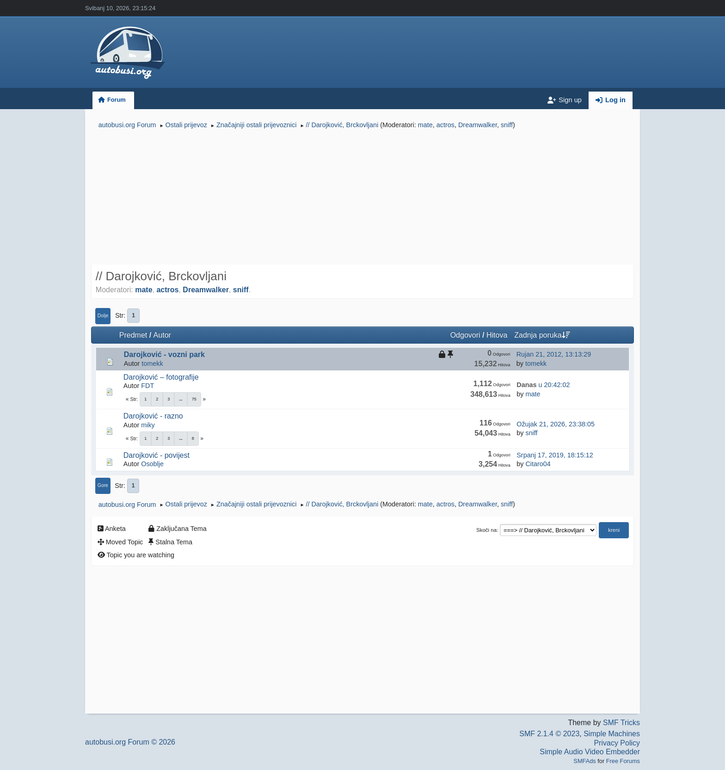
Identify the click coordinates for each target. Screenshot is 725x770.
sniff (507, 125)
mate (425, 125)
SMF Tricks (621, 723)
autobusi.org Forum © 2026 (130, 742)
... (181, 399)
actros (445, 125)
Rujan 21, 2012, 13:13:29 (553, 354)
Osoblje (152, 464)
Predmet (133, 335)
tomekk (152, 363)
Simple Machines (612, 734)
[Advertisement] (362, 198)
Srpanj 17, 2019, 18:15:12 (554, 455)
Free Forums (623, 761)
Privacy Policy (617, 743)
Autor (162, 335)
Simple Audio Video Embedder (590, 752)
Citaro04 (537, 464)
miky (148, 425)
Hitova (496, 335)
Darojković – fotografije (161, 377)
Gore (103, 485)
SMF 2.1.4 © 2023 (549, 734)
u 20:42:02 (543, 384)
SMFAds (584, 761)
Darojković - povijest (156, 455)
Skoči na (486, 530)
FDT (147, 385)
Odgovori (465, 335)
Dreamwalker (477, 125)
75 (194, 399)
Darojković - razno (153, 416)
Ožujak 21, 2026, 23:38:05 (555, 424)
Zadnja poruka (542, 335)
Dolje (103, 315)
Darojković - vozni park (164, 354)
